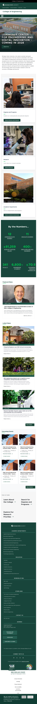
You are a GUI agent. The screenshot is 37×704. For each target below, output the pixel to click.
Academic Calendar (12, 562)
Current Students (5, 7)
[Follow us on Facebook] (14, 658)
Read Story (7, 47)
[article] (18, 99)
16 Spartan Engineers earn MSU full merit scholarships (17, 347)
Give (25, 7)
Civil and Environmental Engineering (10, 543)
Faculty (5, 267)
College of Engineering (12, 11)
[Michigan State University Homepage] (18, 673)
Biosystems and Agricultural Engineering (16, 538)
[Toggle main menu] (2, 16)
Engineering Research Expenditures (32, 269)
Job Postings (11, 588)
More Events (30, 487)
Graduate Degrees (27, 236)
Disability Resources (13, 567)
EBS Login (10, 581)
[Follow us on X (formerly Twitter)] (17, 658)
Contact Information (18, 679)
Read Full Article (28, 315)
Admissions (10, 637)
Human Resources (12, 585)
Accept (24, 696)
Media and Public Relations (9, 603)
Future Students (14, 7)
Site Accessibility (22, 687)
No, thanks (30, 696)
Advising (5, 560)
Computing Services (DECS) (14, 596)
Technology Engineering (8, 554)
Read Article (7, 353)
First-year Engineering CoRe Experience (12, 605)
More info (9, 701)
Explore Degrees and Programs (12, 120)
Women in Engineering (8, 612)
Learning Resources (12, 571)
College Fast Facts (12, 601)
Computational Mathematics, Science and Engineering (19, 545)
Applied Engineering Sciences (9, 534)
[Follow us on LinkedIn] (23, 658)
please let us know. (25, 661)
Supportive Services (13, 569)
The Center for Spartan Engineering (16, 594)
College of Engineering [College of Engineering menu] (17, 1)
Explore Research (9, 167)
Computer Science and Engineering (10, 547)
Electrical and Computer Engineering (11, 549)
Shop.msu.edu (11, 610)
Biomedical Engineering (8, 536)
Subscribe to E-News (11, 641)
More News (29, 424)
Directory (20, 7)
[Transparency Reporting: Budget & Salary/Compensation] (27, 665)
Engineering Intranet (13, 583)
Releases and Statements (12, 633)
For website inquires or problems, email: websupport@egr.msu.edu (17, 648)
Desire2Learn (11, 564)
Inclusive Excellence (8, 599)
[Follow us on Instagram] (20, 658)
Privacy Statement (23, 684)
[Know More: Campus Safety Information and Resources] (10, 665)
